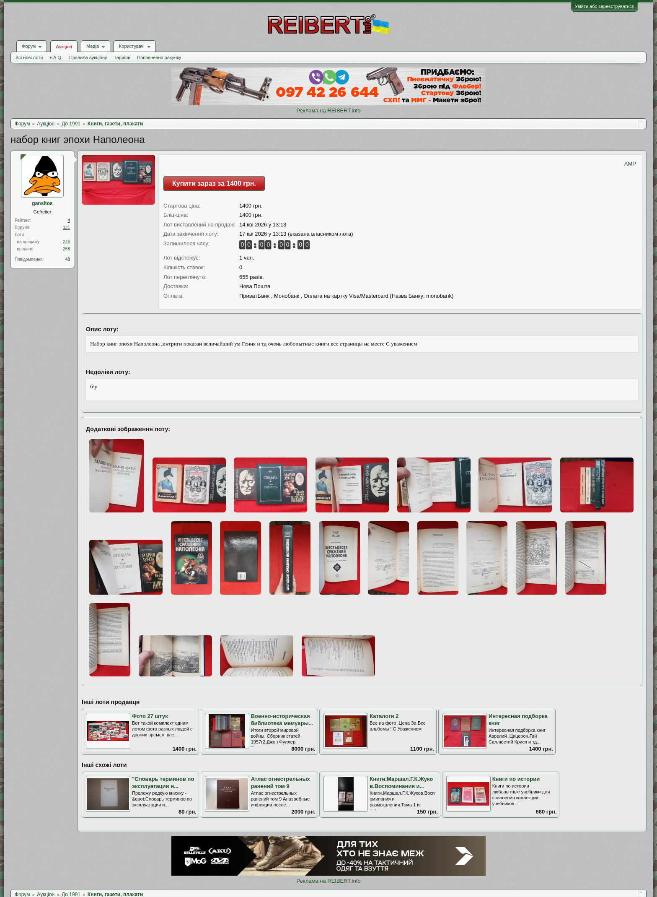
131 (66, 227)
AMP (630, 164)
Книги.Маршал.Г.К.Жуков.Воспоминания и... (401, 782)
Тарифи (122, 57)
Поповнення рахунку (159, 57)
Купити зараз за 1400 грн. (214, 183)
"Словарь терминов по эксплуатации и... (163, 782)
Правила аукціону (88, 57)
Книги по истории (516, 779)
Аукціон (64, 46)
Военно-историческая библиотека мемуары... (282, 719)
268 (66, 249)
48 (67, 259)
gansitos (42, 203)
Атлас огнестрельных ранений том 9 (280, 782)
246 (66, 241)
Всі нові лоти (29, 57)
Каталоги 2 (384, 716)
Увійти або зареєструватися (604, 6)
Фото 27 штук (150, 716)
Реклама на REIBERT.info (328, 110)
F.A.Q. (55, 57)
